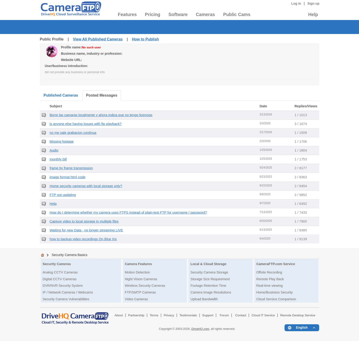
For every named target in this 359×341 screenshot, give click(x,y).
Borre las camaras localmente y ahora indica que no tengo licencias (101, 115)
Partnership (136, 315)
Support (207, 315)
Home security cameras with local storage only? (86, 186)
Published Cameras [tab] (61, 95)
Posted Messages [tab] (101, 95)
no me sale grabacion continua (73, 133)
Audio (54, 150)
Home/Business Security (274, 292)
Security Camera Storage (209, 272)
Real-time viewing (269, 285)
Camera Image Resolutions (210, 292)
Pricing (152, 14)
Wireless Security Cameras (145, 285)
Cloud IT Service (263, 315)
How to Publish (145, 39)
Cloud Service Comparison (276, 299)
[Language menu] (301, 327)
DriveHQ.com (200, 329)
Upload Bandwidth (204, 299)
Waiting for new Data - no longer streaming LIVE (86, 230)
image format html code (67, 177)
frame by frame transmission (71, 168)
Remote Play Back (270, 279)
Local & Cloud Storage (208, 264)
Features (127, 14)
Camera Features (138, 264)
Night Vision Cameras (141, 279)
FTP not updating (63, 195)
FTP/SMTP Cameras (140, 292)
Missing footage (62, 141)
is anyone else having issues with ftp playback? (86, 124)
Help (313, 14)
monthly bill (58, 159)
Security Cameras (57, 264)
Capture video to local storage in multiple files (84, 221)
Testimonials (188, 315)
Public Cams (236, 14)
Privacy (169, 315)
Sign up (313, 3)
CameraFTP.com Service (275, 264)
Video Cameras (136, 299)
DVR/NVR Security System (63, 285)
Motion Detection (137, 272)
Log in (296, 3)
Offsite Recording (269, 272)
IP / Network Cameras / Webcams (68, 292)
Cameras (205, 14)
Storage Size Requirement (210, 279)
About (119, 315)
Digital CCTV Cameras (60, 279)
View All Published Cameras (97, 39)
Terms (154, 315)
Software (178, 14)
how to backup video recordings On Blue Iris (83, 239)
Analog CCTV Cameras (60, 272)
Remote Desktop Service (297, 315)
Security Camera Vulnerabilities (66, 299)
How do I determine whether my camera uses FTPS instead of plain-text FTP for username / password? (128, 212)
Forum (224, 315)
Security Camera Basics (70, 255)
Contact (240, 315)
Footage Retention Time (208, 285)
